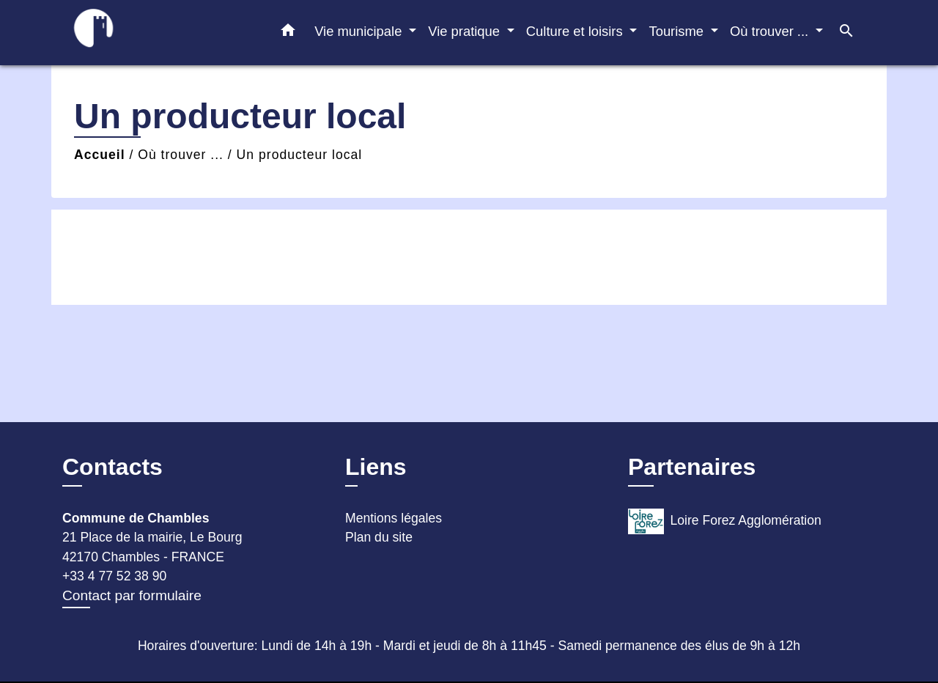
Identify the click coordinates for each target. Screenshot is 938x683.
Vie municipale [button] (359, 31)
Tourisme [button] (678, 31)
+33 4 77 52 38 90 (114, 576)
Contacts (112, 467)
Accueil (99, 154)
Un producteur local (300, 154)
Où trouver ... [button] (771, 31)
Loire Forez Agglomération (724, 521)
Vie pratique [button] (465, 31)
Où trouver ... (181, 154)
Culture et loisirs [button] (576, 31)
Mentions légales (393, 518)
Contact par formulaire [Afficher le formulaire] (132, 595)
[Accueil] (153, 32)
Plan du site (379, 537)
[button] (288, 33)
